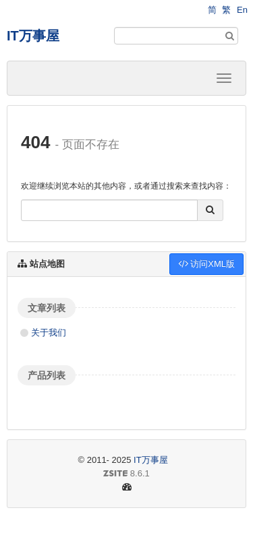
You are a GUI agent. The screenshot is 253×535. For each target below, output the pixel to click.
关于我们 (48, 332)
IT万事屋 (33, 35)
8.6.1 (84, 474)
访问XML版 (206, 264)
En (242, 10)
